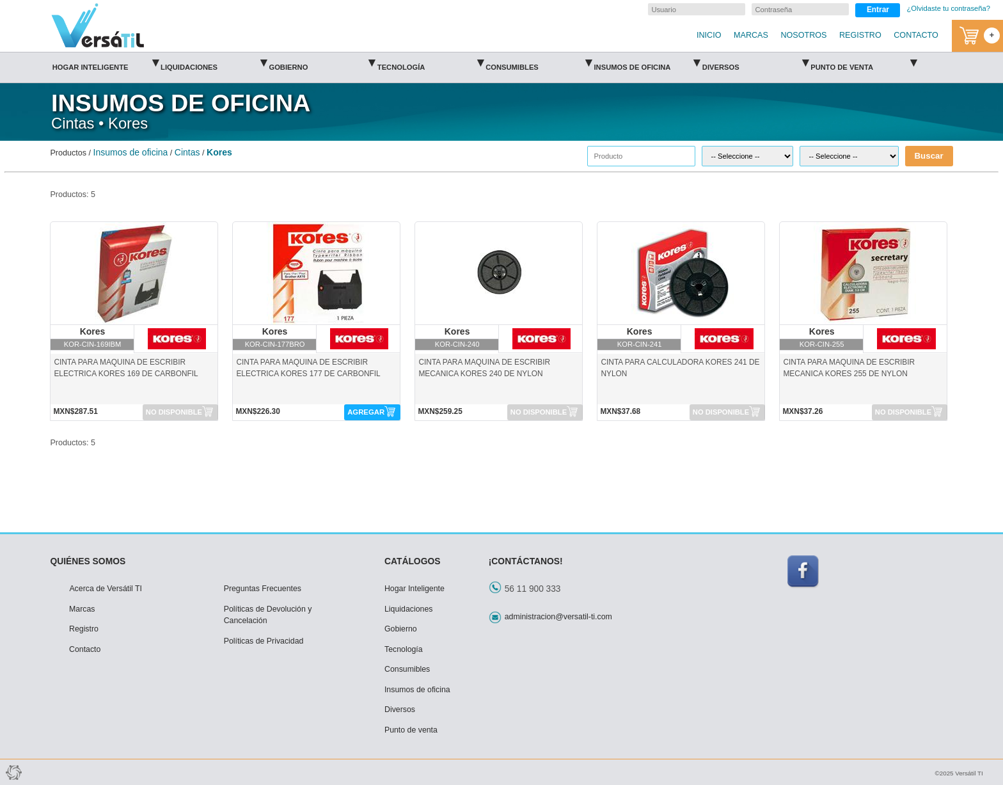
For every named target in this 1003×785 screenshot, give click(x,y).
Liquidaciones (214, 63)
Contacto (84, 649)
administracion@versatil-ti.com (558, 616)
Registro (84, 628)
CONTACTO (916, 35)
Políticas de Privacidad (264, 641)
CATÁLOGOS (412, 561)
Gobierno (322, 63)
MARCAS (751, 35)
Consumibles (539, 63)
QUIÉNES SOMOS (87, 561)
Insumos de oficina (647, 63)
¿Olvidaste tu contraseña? (948, 8)
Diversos (755, 63)
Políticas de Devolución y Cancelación (268, 615)
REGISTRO (860, 35)
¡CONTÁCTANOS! (526, 561)
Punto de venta (863, 63)
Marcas (82, 609)
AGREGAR (365, 412)
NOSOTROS (803, 35)
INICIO (709, 35)
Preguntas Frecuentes (262, 588)
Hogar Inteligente (105, 63)
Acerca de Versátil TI (105, 588)
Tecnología (430, 63)
